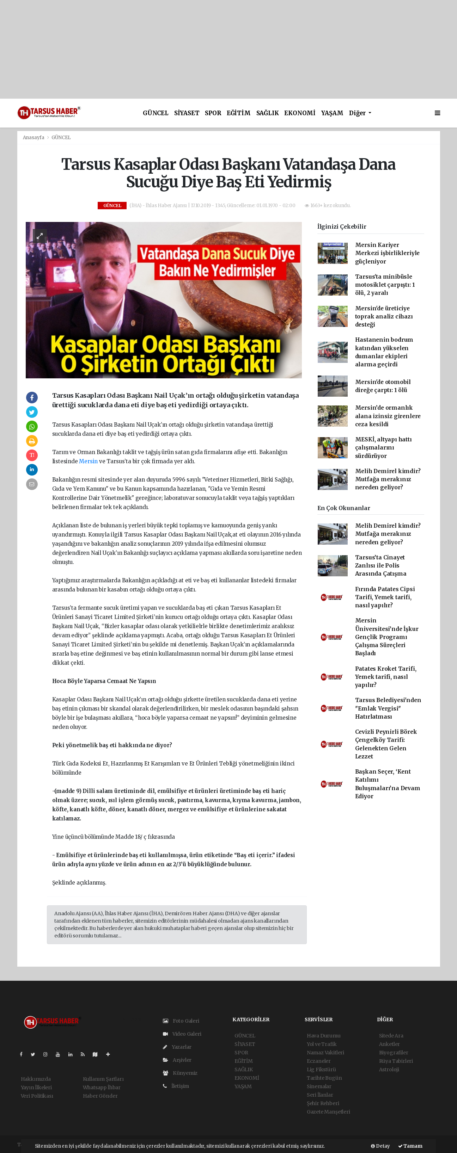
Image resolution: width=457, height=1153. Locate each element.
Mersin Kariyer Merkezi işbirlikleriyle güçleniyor (387, 253)
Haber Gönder (100, 1096)
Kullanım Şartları (103, 1079)
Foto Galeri (181, 1021)
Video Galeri (182, 1034)
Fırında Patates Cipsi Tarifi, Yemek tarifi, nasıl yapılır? (385, 597)
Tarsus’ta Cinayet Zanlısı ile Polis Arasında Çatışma (381, 565)
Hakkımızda (36, 1079)
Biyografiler (393, 1052)
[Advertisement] (211, 49)
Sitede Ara (391, 1036)
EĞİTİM (239, 113)
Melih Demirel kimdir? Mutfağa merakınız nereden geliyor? (388, 479)
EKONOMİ (300, 113)
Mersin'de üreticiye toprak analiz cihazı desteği (384, 316)
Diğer (358, 113)
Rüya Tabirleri (396, 1061)
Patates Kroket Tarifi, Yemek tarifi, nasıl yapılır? (385, 677)
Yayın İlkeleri (36, 1087)
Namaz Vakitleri (325, 1052)
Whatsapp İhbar (102, 1087)
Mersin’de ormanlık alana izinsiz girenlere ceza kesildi (388, 416)
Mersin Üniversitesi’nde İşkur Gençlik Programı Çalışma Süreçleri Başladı (387, 637)
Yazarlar (177, 1047)
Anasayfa (34, 138)
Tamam (410, 1146)
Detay (380, 1146)
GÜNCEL (156, 113)
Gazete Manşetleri (328, 1112)
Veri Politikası (37, 1096)
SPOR (213, 113)
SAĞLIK (267, 113)
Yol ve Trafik (322, 1044)
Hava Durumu (324, 1036)
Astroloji (389, 1069)
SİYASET (187, 113)
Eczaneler (319, 1061)
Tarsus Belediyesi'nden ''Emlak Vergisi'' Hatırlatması (388, 708)
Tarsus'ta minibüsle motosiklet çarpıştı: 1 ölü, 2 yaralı (385, 285)
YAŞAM (332, 113)
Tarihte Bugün (324, 1078)
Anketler (389, 1044)
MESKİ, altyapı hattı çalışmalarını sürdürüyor (383, 447)
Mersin (88, 461)
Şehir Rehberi (323, 1103)
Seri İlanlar (320, 1095)
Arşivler (177, 1060)
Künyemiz (180, 1073)
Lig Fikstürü (321, 1069)
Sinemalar (319, 1086)
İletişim (176, 1086)
